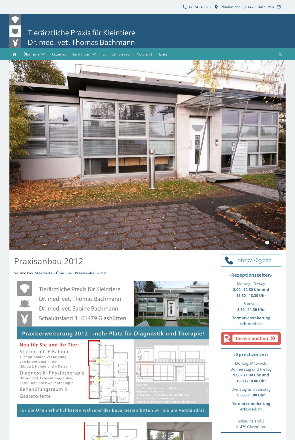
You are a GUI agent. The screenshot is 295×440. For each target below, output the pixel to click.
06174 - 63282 (197, 7)
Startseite (43, 273)
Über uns (64, 273)
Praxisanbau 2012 (90, 273)
